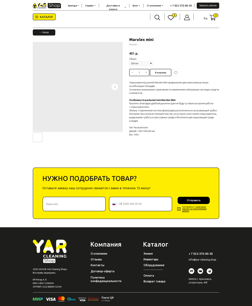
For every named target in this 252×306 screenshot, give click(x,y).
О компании (99, 253)
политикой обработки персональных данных (194, 209)
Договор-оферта (102, 271)
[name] (74, 204)
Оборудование (154, 265)
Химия (148, 253)
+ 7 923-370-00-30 (181, 5)
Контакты (97, 265)
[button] (208, 6)
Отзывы (96, 259)
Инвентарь (151, 259)
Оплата (149, 275)
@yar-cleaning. (201, 259)
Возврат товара (154, 281)
